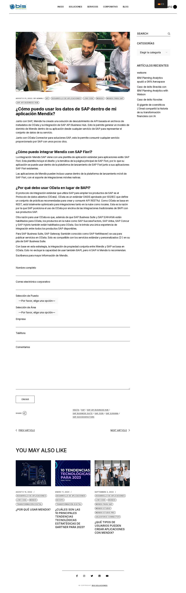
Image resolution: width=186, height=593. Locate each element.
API (47, 98)
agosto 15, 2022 (24, 492)
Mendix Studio (103, 508)
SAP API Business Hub (27, 103)
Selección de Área (73, 311)
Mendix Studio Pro (105, 513)
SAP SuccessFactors (83, 417)
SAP (83, 410)
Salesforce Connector (108, 517)
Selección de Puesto (73, 299)
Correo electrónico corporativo (73, 286)
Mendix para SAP (115, 98)
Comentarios (73, 374)
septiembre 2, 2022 (104, 492)
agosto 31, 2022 (24, 98)
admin (38, 98)
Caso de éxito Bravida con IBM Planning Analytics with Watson (152, 90)
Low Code (89, 98)
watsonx (141, 72)
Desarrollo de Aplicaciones (66, 98)
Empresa (73, 324)
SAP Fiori (99, 413)
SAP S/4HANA (112, 413)
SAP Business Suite (83, 413)
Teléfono (73, 338)
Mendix (100, 98)
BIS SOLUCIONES (99, 585)
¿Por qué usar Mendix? (33, 509)
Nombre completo (73, 272)
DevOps (60, 500)
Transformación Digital (29, 504)
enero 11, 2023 (62, 492)
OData (76, 410)
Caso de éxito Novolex (149, 99)
